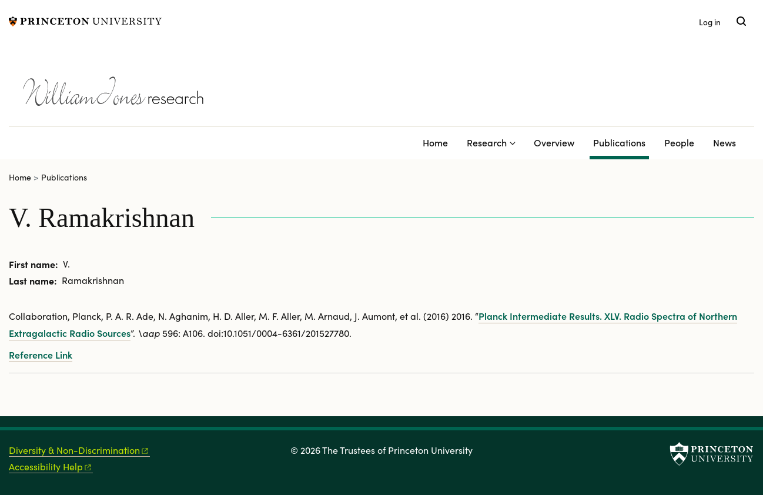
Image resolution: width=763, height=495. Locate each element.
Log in (710, 22)
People (679, 142)
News (724, 142)
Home (435, 142)
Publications (621, 141)
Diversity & (79, 450)
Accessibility (51, 466)
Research (487, 142)
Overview (554, 142)
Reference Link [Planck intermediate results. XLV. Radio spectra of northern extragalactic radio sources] (40, 354)
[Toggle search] (741, 21)
